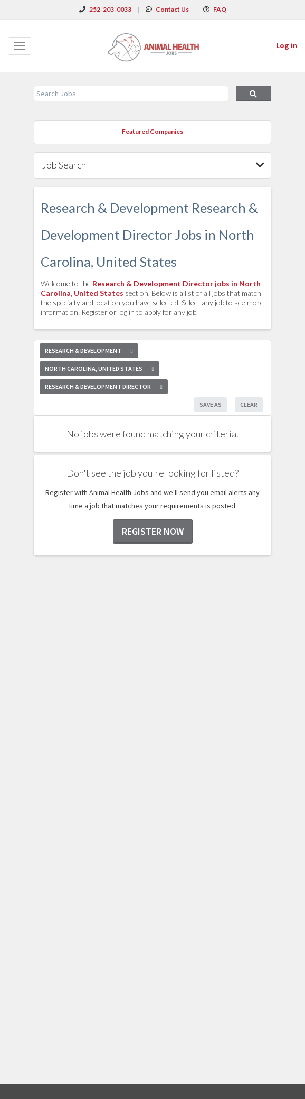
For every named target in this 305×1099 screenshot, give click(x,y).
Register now (153, 531)
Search (254, 93)
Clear (249, 404)
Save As (210, 404)
